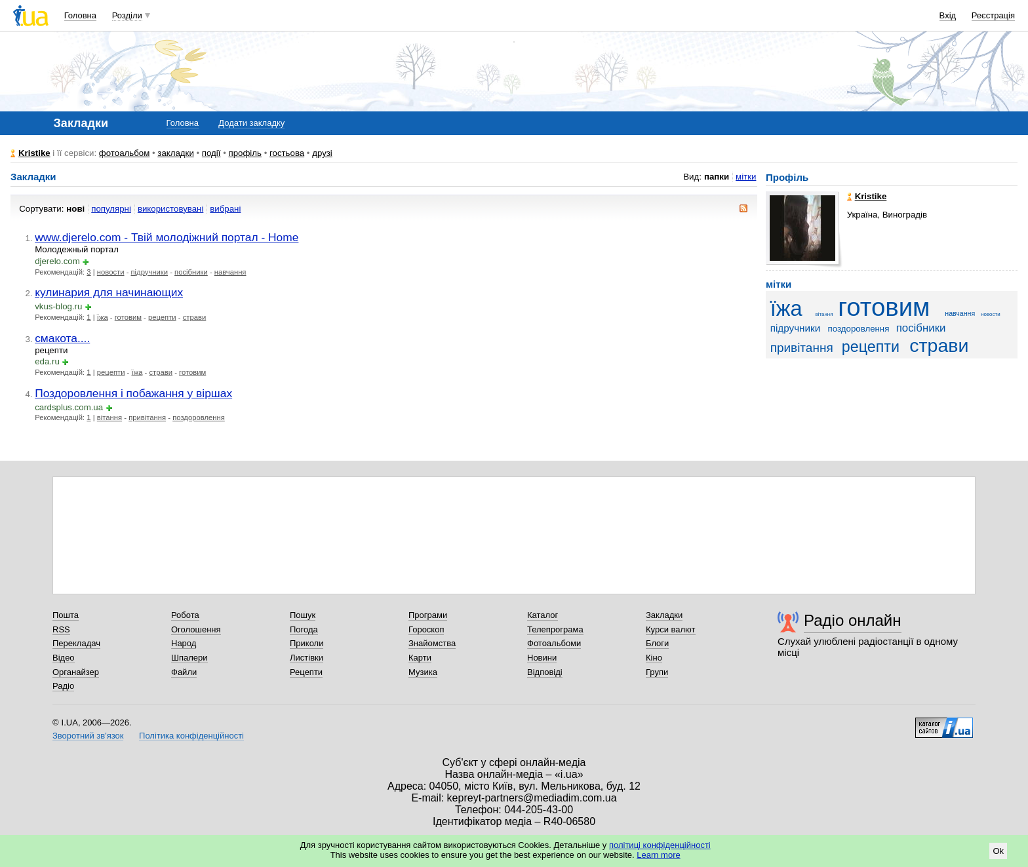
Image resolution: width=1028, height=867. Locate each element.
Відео (63, 658)
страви (195, 317)
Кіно (654, 658)
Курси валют (671, 629)
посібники (191, 272)
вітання (109, 417)
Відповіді (545, 672)
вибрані (225, 209)
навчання (230, 272)
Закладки (664, 615)
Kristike (34, 153)
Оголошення (196, 629)
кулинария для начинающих (109, 292)
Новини (542, 658)
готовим (128, 317)
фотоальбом (124, 153)
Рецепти (306, 672)
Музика (422, 672)
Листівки (306, 658)
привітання (147, 417)
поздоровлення (198, 417)
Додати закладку (251, 123)
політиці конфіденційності (660, 845)
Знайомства (432, 643)
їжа (102, 317)
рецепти (162, 317)
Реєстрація (993, 15)
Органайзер (75, 672)
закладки (175, 153)
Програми (427, 615)
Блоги (657, 643)
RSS (61, 629)
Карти (419, 658)
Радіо (63, 686)
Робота (185, 615)
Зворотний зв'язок (87, 736)
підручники (149, 272)
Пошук (302, 615)
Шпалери (189, 658)
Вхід (948, 15)
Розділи (127, 15)
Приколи (306, 643)
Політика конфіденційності (191, 736)
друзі (322, 153)
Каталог (542, 615)
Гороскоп (426, 629)
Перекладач (76, 643)
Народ (183, 643)
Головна (80, 15)
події (211, 153)
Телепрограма (555, 629)
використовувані (170, 209)
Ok (998, 851)
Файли (184, 672)
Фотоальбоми (554, 643)
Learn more (658, 855)
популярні (111, 209)
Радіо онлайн (852, 620)
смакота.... (62, 338)
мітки (746, 177)
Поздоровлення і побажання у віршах (133, 393)
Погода (304, 629)
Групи (657, 672)
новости (111, 272)
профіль (245, 153)
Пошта (65, 615)
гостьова (286, 153)
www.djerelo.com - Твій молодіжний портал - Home (166, 237)
